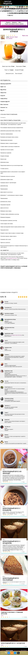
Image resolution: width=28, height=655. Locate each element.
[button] (26, 2)
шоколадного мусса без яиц (15, 335)
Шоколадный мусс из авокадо (12, 472)
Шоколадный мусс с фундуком (11, 542)
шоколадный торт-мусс (11, 258)
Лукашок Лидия (14, 37)
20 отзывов (9, 38)
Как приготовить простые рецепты (6, 3)
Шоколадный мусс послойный (11, 579)
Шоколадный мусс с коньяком (11, 509)
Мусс (4, 469)
